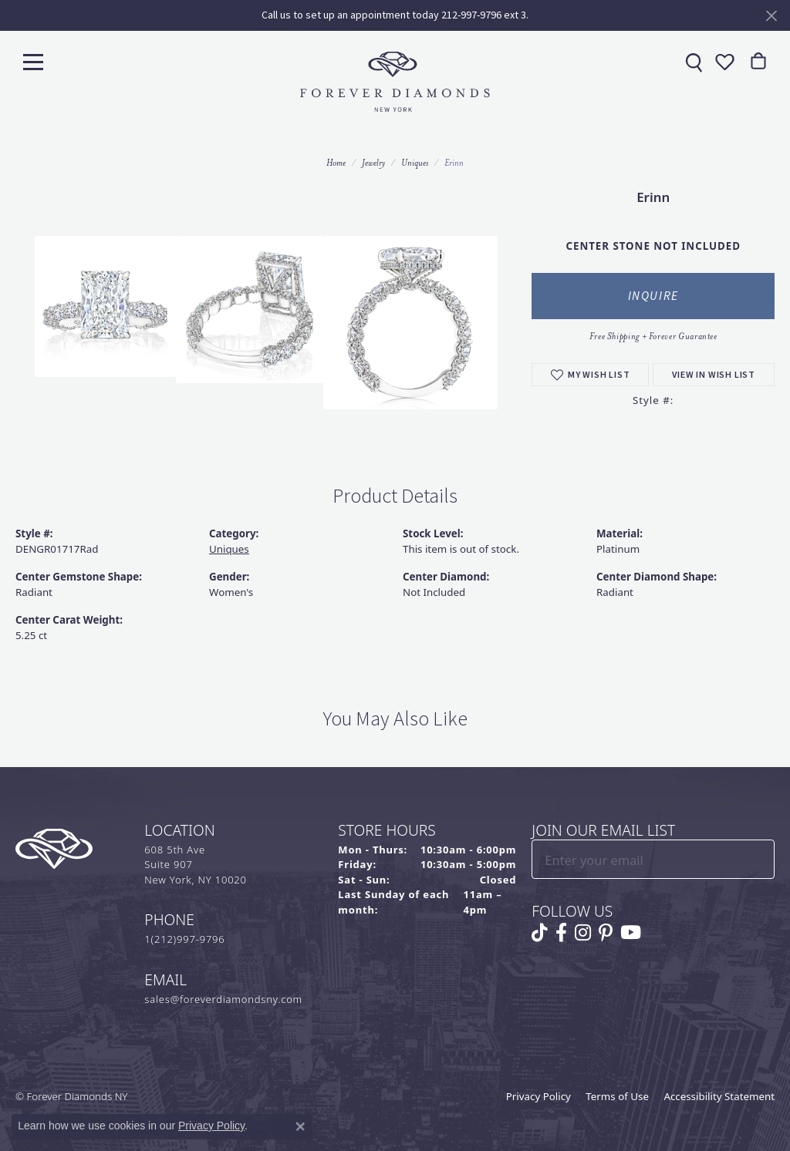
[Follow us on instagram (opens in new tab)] (583, 933)
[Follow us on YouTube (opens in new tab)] (630, 933)
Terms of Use (617, 1096)
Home (336, 162)
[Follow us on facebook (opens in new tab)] (561, 933)
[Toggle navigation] (33, 61)
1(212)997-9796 (184, 939)
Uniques (414, 162)
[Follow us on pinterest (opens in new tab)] (606, 933)
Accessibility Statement (719, 1096)
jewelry (373, 162)
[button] (722, 61)
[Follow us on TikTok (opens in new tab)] (540, 933)
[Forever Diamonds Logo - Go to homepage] (395, 81)
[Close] (771, 15)
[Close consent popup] (300, 1126)
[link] (692, 61)
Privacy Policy (538, 1096)
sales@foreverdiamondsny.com (223, 999)
